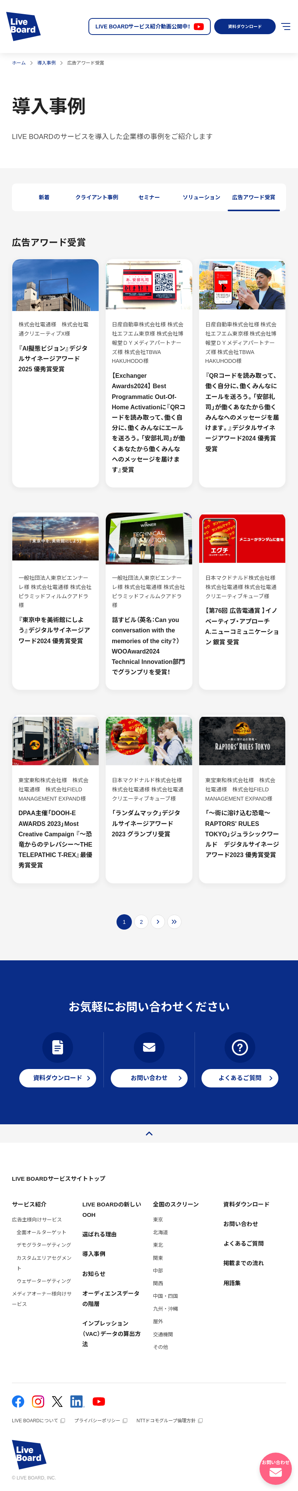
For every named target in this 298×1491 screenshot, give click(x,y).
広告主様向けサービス (37, 1220)
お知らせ (93, 1274)
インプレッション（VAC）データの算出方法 (111, 1333)
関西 (158, 1283)
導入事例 (46, 63)
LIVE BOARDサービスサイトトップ (58, 1178)
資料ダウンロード (242, 26)
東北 (158, 1245)
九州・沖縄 (165, 1309)
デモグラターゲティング (44, 1245)
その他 (160, 1347)
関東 (158, 1258)
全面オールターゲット (42, 1232)
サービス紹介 (29, 1204)
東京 (158, 1220)
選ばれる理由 (99, 1234)
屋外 (158, 1321)
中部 (158, 1271)
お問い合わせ (240, 1224)
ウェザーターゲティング (44, 1281)
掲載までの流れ (243, 1263)
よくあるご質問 (243, 1243)
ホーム (19, 63)
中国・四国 (165, 1296)
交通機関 (163, 1334)
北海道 (160, 1232)
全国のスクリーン (176, 1204)
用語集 (232, 1283)
